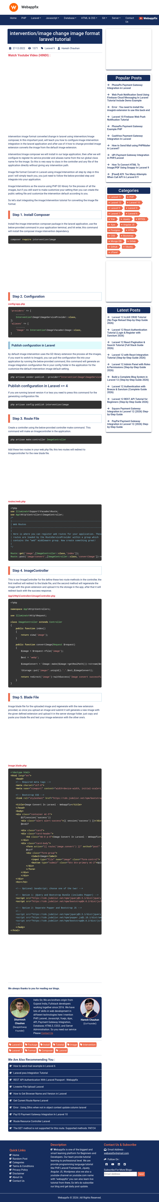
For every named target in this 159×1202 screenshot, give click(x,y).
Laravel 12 (116, 202)
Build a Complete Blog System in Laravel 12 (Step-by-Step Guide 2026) (128, 378)
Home (13, 18)
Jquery (126, 219)
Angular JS (128, 224)
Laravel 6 (15, 1044)
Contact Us (129, 20)
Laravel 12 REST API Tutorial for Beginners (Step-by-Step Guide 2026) (127, 400)
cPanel (114, 252)
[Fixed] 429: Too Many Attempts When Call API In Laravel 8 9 (127, 176)
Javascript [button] (51, 18)
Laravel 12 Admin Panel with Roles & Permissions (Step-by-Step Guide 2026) (128, 367)
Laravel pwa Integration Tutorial (29, 1072)
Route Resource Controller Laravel (30, 1121)
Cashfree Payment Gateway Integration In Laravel (125, 137)
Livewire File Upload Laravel (27, 1086)
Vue (113, 219)
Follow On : (112, 1159)
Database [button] (69, 18)
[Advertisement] (71, 6)
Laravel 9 (115, 208)
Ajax (113, 224)
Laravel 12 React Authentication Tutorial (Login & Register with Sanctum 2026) (127, 332)
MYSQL (141, 219)
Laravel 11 (116, 197)
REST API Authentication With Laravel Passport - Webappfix (44, 1079)
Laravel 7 (15, 1050)
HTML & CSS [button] (88, 18)
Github (114, 246)
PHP (23, 18)
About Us (16, 1177)
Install (45, 1044)
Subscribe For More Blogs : (124, 1172)
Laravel (61, 1050)
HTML (131, 230)
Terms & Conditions (22, 1166)
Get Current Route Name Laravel (29, 1100)
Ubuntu (129, 246)
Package (31, 1044)
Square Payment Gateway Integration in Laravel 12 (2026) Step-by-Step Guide (128, 411)
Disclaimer (17, 1173)
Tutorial (58, 1044)
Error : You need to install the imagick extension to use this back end (128, 108)
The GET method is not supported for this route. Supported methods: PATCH (53, 1128)
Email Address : (114, 1149)
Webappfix (63, 1197)
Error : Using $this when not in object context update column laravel (48, 1107)
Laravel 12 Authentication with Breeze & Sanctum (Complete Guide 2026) (127, 389)
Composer (46, 1050)
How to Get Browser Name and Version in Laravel (38, 1093)
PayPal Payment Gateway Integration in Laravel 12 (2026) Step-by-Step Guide (128, 424)
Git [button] (103, 18)
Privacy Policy (19, 1169)
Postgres (115, 230)
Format (30, 1050)
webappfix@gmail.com (116, 1153)
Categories (17, 1162)
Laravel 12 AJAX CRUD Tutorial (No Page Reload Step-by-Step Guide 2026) (127, 320)
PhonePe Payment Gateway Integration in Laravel (125, 86)
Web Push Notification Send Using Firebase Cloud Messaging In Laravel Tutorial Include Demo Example (128, 97)
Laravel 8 (132, 208)
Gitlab (133, 241)
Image (72, 1044)
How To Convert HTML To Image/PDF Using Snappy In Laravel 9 (128, 166)
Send (141, 1174)
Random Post (18, 1158)
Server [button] (115, 18)
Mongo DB (116, 241)
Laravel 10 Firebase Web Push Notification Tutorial (126, 118)
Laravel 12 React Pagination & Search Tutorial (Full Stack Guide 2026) (126, 345)
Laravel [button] (35, 18)
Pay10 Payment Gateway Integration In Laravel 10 (39, 1114)
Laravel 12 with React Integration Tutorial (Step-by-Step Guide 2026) (127, 356)
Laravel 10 (134, 202)
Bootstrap (128, 235)
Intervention (88, 1044)
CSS (113, 235)
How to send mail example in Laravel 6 (32, 1066)
